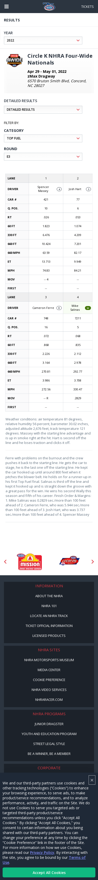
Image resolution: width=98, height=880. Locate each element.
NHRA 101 (49, 605)
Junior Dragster (49, 723)
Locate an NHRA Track (49, 615)
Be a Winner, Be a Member (49, 753)
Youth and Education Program (49, 733)
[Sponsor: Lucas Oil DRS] (69, 561)
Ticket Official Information (49, 625)
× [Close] (92, 780)
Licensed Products (49, 635)
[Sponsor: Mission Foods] (29, 561)
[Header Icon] (6, 6)
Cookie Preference (49, 679)
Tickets (87, 6)
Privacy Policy (42, 852)
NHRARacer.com (49, 699)
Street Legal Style (49, 743)
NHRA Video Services (49, 689)
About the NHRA (49, 596)
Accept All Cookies (49, 872)
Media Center (49, 669)
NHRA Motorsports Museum (49, 660)
